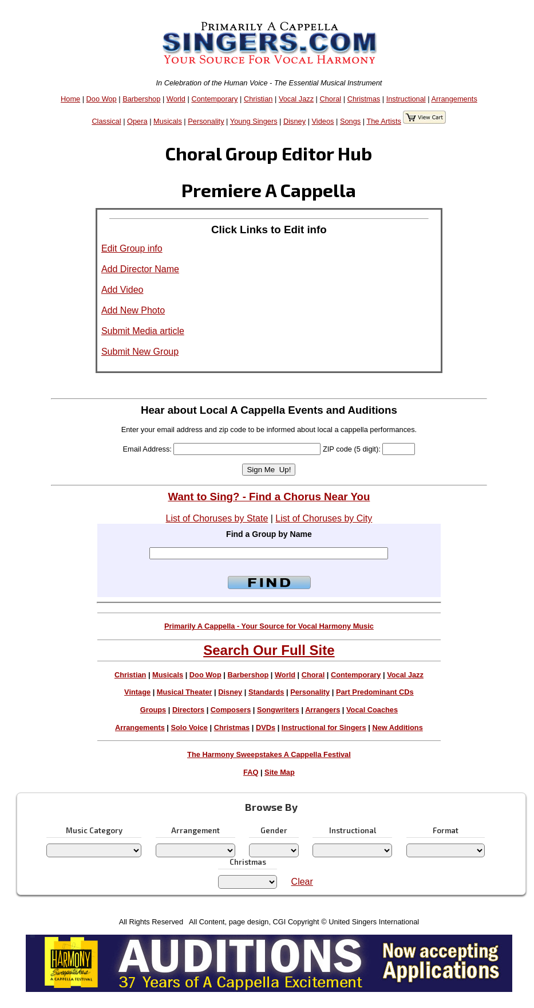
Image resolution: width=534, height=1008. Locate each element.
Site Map (279, 772)
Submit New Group (140, 351)
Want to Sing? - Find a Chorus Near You (269, 497)
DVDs (265, 727)
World (176, 99)
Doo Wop (101, 99)
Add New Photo (133, 310)
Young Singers (254, 121)
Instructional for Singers (324, 727)
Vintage (137, 692)
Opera (137, 121)
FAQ (250, 772)
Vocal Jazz (296, 99)
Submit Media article (142, 331)
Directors (188, 709)
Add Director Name (140, 269)
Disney (294, 121)
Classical (106, 121)
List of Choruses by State (217, 518)
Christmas (364, 99)
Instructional (406, 99)
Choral (331, 99)
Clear (302, 882)
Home (70, 99)
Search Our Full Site (268, 650)
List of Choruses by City (323, 518)
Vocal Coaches (372, 709)
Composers (231, 709)
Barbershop (141, 99)
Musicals (167, 121)
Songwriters (278, 709)
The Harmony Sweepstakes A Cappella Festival (269, 754)
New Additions (397, 727)
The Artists (383, 121)
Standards (266, 692)
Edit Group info (132, 248)
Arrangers (322, 709)
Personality (206, 121)
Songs (350, 121)
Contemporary (214, 99)
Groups (153, 709)
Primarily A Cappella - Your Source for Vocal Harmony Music (269, 626)
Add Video (122, 290)
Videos (323, 121)
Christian (258, 99)
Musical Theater (184, 692)
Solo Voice (189, 727)
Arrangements (454, 99)
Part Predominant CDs (375, 692)
